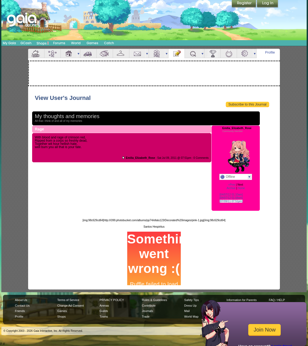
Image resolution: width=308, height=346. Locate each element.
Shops (43, 43)
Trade (145, 316)
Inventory (121, 53)
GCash (26, 43)
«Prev (231, 184)
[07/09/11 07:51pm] (231, 201)
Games (92, 43)
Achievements (212, 53)
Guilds (104, 311)
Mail (137, 53)
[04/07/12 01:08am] (231, 197)
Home (241, 188)
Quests (193, 53)
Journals (147, 311)
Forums (59, 43)
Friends (157, 53)
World (76, 43)
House (69, 53)
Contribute (149, 305)
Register (244, 4)
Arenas (104, 305)
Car (88, 53)
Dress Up (190, 305)
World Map (191, 316)
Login (267, 4)
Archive (231, 188)
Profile (270, 52)
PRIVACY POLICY (112, 300)
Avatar (52, 53)
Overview (36, 53)
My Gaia (9, 43)
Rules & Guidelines (154, 300)
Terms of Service (68, 300)
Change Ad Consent (70, 305)
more (78, 53)
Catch (109, 43)
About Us (21, 300)
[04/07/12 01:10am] (231, 194)
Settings (245, 53)
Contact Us (22, 305)
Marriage (229, 53)
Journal (176, 53)
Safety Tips (191, 300)
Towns (104, 316)
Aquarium (105, 53)
